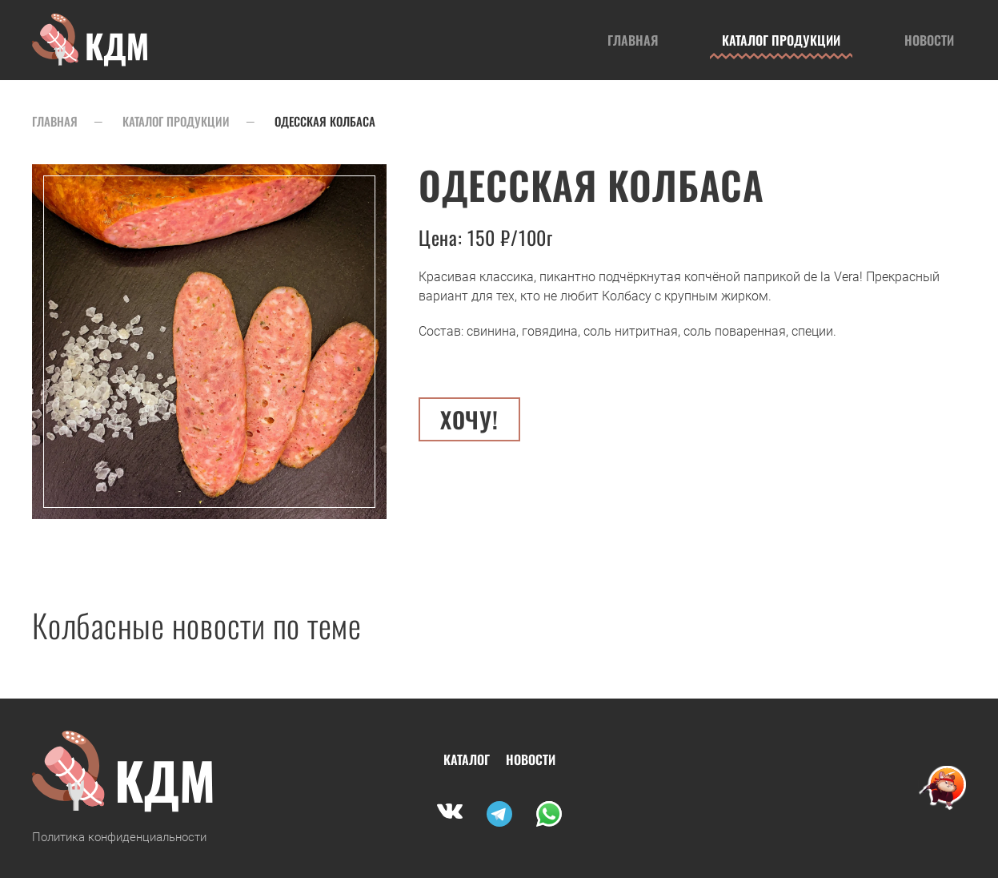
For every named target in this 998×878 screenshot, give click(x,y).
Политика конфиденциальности (119, 837)
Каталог (466, 759)
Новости (929, 40)
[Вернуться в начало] (91, 40)
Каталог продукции (781, 40)
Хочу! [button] (469, 419)
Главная (632, 40)
